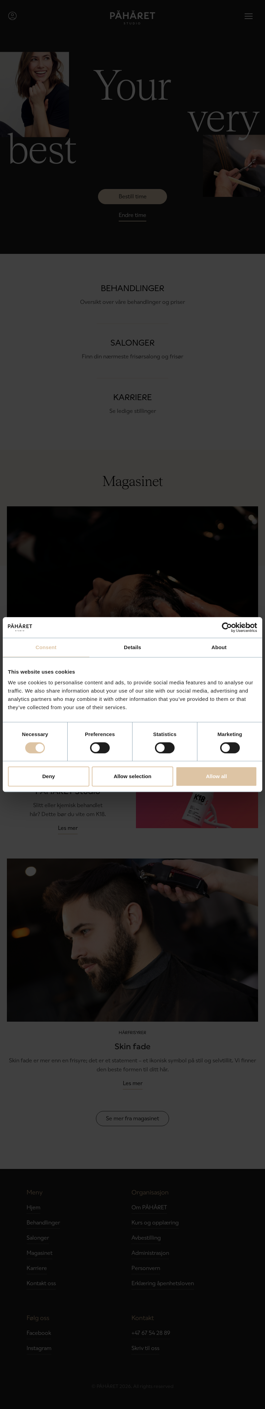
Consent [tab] (46, 647)
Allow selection (132, 776)
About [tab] (219, 647)
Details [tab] (132, 647)
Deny (48, 776)
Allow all (216, 776)
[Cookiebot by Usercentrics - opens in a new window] (227, 627)
